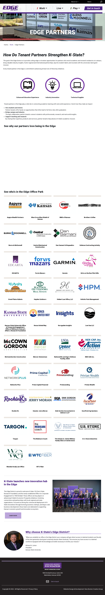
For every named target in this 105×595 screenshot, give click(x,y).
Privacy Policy (33, 589)
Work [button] (42, 8)
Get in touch (93, 8)
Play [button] (75, 8)
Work (11, 45)
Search (101, 2)
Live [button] (59, 8)
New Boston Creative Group (94, 589)
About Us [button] (74, 2)
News (89, 2)
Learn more (13, 515)
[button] (76, 496)
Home (6, 45)
